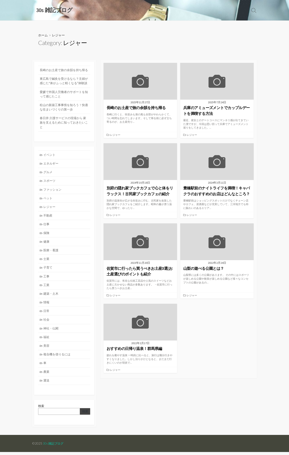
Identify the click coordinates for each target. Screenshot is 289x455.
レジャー (115, 134)
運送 (47, 383)
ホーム (43, 35)
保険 (47, 234)
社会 (47, 322)
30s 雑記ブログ (53, 446)
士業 (47, 261)
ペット (48, 199)
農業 (47, 374)
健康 (47, 243)
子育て (48, 269)
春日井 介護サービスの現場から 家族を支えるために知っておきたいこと (64, 123)
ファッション (53, 191)
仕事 (47, 226)
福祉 (47, 339)
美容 (47, 348)
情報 (47, 304)
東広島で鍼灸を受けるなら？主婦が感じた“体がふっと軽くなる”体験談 (64, 81)
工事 (47, 278)
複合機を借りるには (57, 357)
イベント (50, 155)
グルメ (48, 173)
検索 (85, 414)
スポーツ (50, 182)
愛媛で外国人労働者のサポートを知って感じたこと (64, 94)
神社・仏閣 (51, 331)
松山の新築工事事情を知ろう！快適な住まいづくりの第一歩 (64, 107)
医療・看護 (51, 252)
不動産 (48, 217)
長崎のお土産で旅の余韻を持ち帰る (64, 70)
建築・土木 (51, 296)
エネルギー (51, 164)
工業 (47, 287)
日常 (47, 313)
